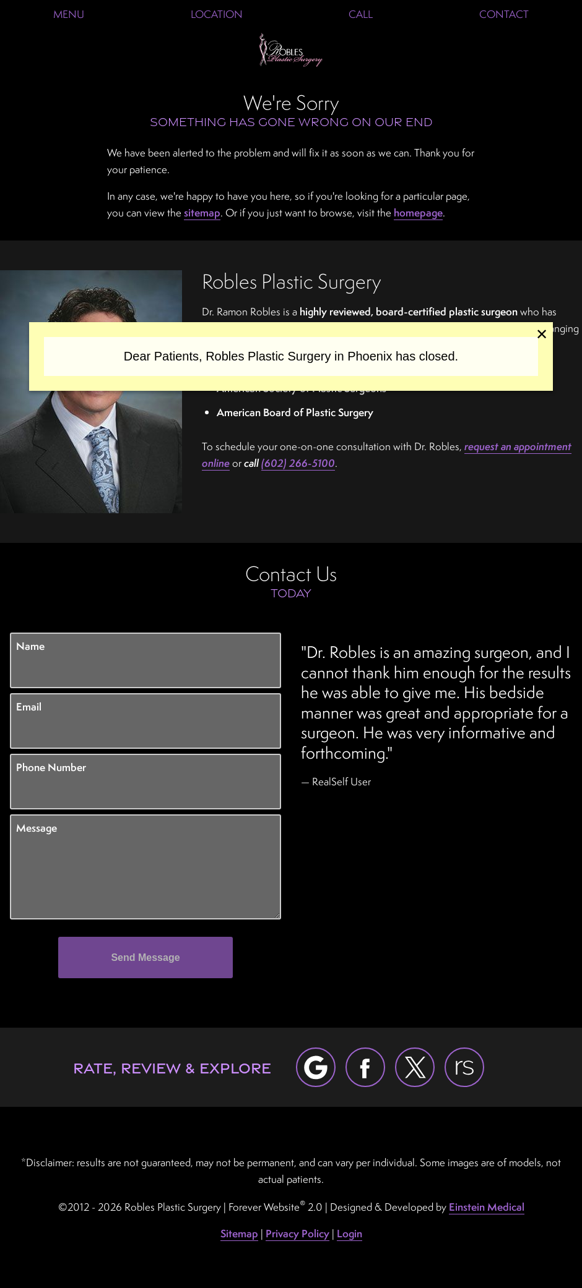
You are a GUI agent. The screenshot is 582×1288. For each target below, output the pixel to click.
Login (349, 1233)
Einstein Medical (486, 1207)
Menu (68, 14)
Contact (504, 14)
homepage (418, 212)
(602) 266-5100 (298, 463)
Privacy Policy (297, 1233)
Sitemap (239, 1233)
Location (217, 14)
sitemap (202, 212)
